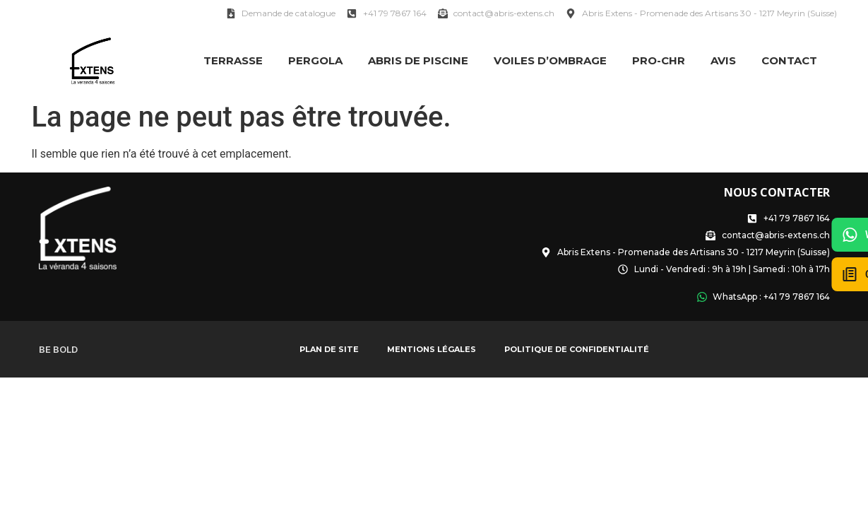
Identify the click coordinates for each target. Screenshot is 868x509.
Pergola (315, 60)
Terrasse (233, 60)
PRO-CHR (658, 60)
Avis (723, 60)
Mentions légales (431, 349)
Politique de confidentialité (576, 349)
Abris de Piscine (418, 60)
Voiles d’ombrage (550, 60)
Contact (789, 60)
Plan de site (329, 349)
